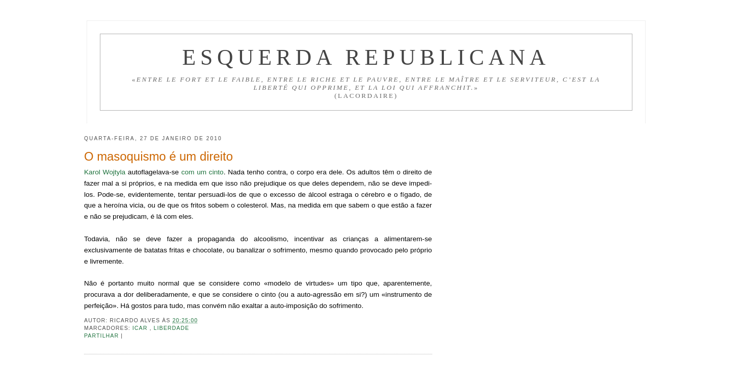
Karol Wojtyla (104, 172)
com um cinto (202, 172)
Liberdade (172, 328)
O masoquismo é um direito (158, 156)
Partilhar (102, 335)
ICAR (141, 328)
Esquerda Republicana (366, 57)
